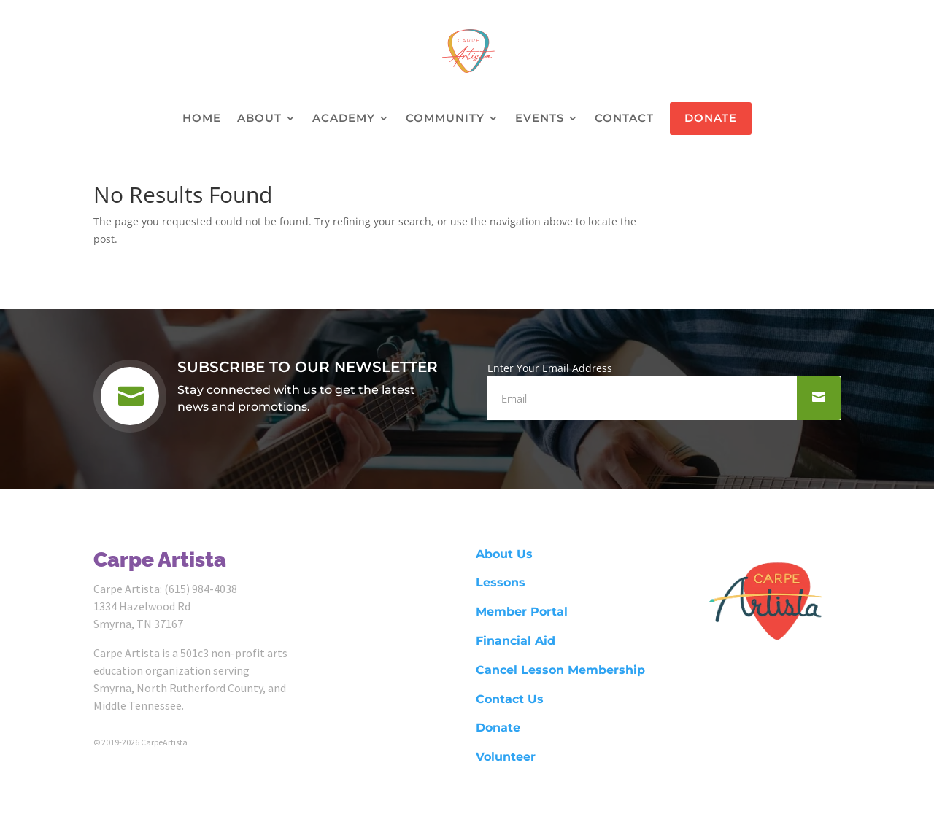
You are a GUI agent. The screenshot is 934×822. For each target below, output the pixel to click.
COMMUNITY (445, 119)
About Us (504, 554)
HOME (201, 119)
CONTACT (624, 119)
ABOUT (259, 119)
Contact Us (510, 699)
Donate (498, 727)
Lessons (500, 582)
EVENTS (539, 119)
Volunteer (506, 757)
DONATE (710, 118)
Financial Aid (515, 641)
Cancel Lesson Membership (560, 670)
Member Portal (522, 612)
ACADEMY (343, 119)
